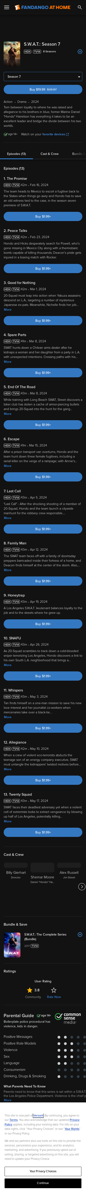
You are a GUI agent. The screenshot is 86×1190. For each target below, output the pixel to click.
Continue (43, 1182)
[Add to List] (80, 51)
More (7, 309)
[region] (43, 1146)
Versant (38, 1115)
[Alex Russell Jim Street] (69, 886)
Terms (13, 1119)
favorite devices (55, 134)
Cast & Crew (49, 153)
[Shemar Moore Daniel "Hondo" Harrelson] (42, 886)
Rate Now (54, 996)
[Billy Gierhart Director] (16, 886)
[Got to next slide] (82, 886)
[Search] (80, 7)
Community (33, 996)
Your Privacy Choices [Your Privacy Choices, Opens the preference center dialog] (43, 1171)
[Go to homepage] (42, 7)
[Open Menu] (6, 7)
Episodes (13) (16, 153)
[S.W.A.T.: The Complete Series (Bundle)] (53, 936)
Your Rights (72, 1128)
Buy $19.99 (51, 89)
